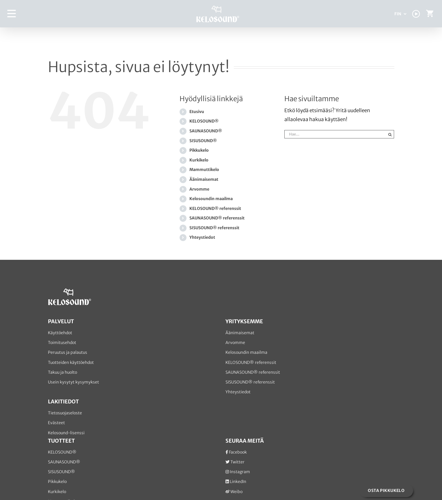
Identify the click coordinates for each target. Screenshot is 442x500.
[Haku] (390, 134)
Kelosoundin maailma (211, 198)
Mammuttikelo (204, 169)
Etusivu (196, 111)
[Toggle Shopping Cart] (429, 15)
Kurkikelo (198, 160)
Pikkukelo (199, 150)
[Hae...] (335, 134)
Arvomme (199, 189)
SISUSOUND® (203, 140)
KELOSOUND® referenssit (215, 208)
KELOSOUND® (204, 121)
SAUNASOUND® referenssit (217, 218)
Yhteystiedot (202, 237)
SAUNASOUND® (205, 131)
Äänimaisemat (203, 179)
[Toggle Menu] (11, 13)
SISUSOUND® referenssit (214, 227)
